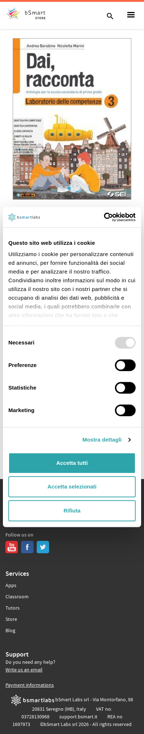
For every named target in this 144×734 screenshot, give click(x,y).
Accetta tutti (72, 463)
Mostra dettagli (101, 439)
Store (11, 619)
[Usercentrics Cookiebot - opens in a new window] (104, 217)
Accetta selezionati (71, 486)
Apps (10, 585)
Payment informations (29, 685)
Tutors (12, 608)
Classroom (17, 597)
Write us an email (24, 670)
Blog (10, 630)
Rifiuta (72, 510)
